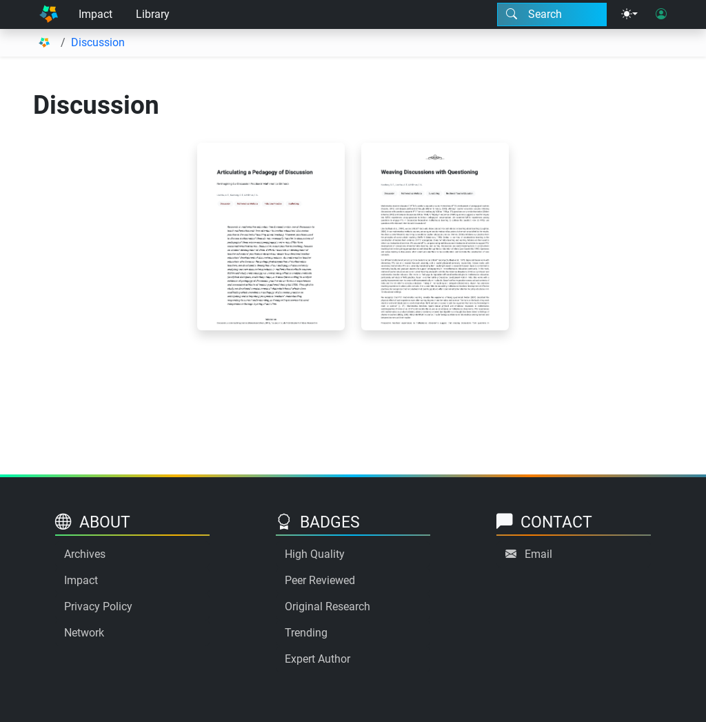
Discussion (98, 42)
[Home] (48, 14)
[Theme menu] (629, 14)
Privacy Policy (98, 606)
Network (84, 632)
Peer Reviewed (320, 580)
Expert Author (317, 658)
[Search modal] (552, 14)
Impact (95, 14)
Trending (306, 632)
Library (153, 14)
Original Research (327, 606)
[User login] (661, 14)
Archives (84, 554)
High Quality (315, 554)
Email (538, 554)
